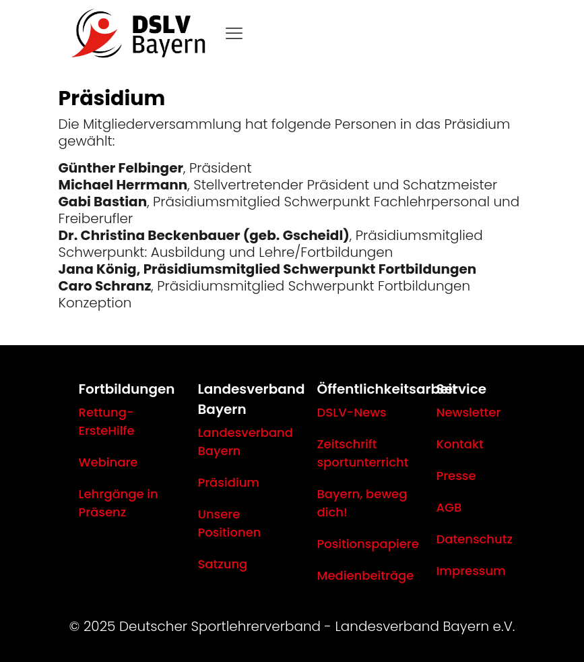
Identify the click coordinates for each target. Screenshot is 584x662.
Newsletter (468, 412)
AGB (449, 507)
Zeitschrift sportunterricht (363, 453)
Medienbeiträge (365, 575)
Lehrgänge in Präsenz (118, 502)
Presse (456, 475)
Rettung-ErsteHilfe (107, 421)
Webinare (108, 462)
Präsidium (229, 482)
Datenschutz (474, 539)
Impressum (471, 570)
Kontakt (460, 443)
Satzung (223, 563)
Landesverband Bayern (245, 441)
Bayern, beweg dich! (362, 502)
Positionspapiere (368, 543)
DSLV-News (352, 412)
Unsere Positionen (229, 523)
